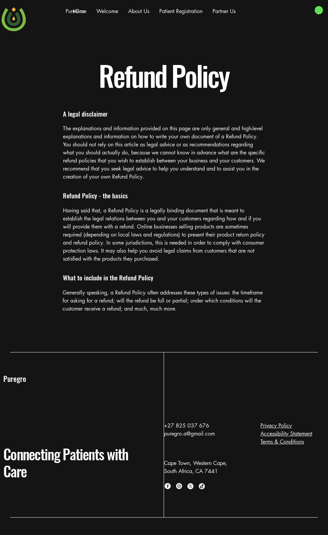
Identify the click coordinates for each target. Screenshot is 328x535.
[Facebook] (167, 486)
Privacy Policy (276, 425)
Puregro (14, 378)
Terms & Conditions (282, 441)
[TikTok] (202, 486)
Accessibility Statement (286, 433)
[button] (319, 10)
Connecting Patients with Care (66, 462)
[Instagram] (179, 486)
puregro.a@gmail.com (189, 433)
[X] (190, 486)
